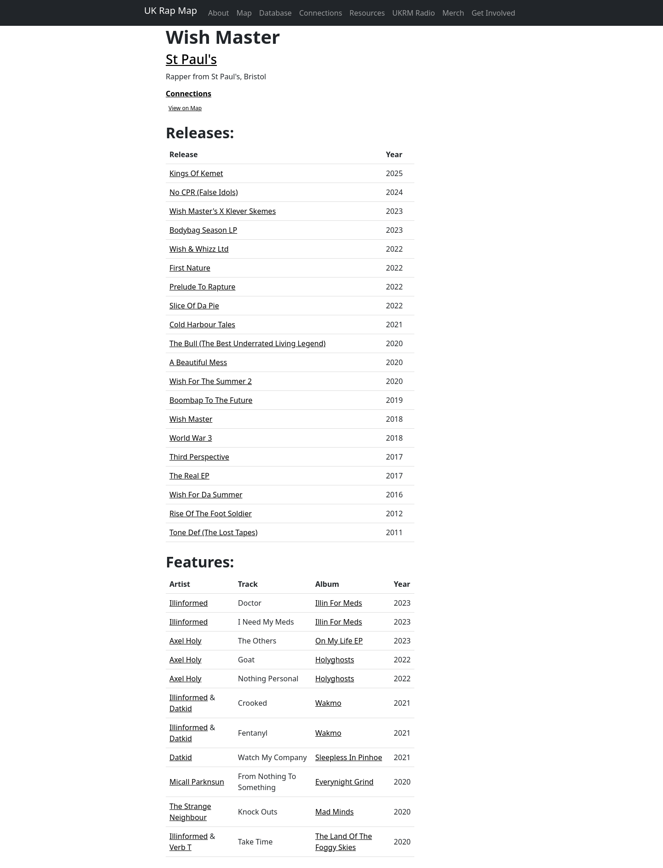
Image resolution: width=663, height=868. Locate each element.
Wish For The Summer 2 (210, 381)
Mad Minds (334, 812)
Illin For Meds (338, 603)
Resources (367, 13)
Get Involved (493, 13)
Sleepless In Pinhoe (348, 757)
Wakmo (328, 703)
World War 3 (190, 438)
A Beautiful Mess (198, 362)
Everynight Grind (344, 782)
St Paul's (191, 59)
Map (243, 13)
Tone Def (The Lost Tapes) (213, 532)
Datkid (180, 708)
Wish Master (190, 419)
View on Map (185, 108)
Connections (320, 13)
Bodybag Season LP (203, 230)
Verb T (180, 847)
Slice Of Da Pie (194, 306)
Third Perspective (199, 457)
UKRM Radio (413, 13)
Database (275, 13)
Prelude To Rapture (202, 287)
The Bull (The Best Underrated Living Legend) (247, 343)
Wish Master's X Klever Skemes (222, 211)
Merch (453, 13)
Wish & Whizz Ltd (199, 249)
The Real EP (189, 476)
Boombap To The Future (210, 400)
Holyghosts (334, 660)
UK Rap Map (170, 10)
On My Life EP (339, 641)
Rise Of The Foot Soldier (210, 513)
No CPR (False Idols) (203, 192)
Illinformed (188, 603)
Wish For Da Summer (206, 495)
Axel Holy (185, 641)
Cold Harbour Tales (202, 324)
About (218, 13)
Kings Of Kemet (196, 173)
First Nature (189, 268)
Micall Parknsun (196, 782)
